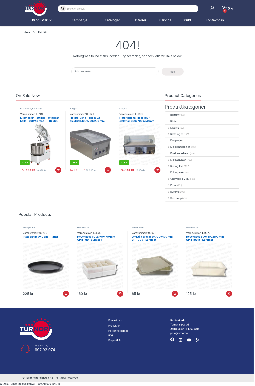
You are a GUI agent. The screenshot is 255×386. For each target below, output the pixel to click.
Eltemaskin (25, 108)
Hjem (27, 32)
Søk (172, 71)
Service (165, 20)
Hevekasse (83, 227)
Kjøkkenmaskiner (177, 146)
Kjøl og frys (174, 166)
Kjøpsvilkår (114, 340)
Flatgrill (73, 108)
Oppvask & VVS (177, 178)
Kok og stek (174, 172)
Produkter (40, 20)
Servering (173, 198)
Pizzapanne (29, 227)
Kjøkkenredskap (177, 153)
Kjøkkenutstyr (175, 159)
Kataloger (112, 20)
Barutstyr (172, 114)
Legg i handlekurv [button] (58, 170)
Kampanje (79, 20)
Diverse (172, 127)
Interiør (140, 20)
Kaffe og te (174, 134)
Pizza (171, 185)
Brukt (187, 20)
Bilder (171, 121)
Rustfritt (172, 191)
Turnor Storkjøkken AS (39, 377)
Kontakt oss (215, 20)
